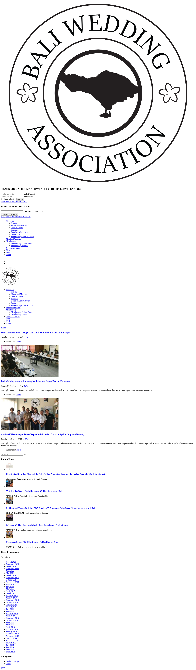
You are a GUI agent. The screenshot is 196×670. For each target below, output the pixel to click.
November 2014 (12, 636)
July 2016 (10, 609)
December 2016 (12, 600)
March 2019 (11, 575)
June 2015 (10, 622)
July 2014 (10, 645)
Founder (14, 230)
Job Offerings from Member (22, 237)
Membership (11, 241)
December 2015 (12, 618)
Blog (8, 250)
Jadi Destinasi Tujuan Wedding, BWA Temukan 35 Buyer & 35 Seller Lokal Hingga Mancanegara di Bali (51, 508)
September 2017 (12, 582)
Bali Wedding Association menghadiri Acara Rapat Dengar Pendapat (35, 381)
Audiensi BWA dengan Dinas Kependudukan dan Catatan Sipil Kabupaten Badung (42, 434)
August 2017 (11, 584)
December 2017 (12, 578)
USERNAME (29, 194)
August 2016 (11, 607)
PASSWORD (29, 196)
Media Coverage (12, 661)
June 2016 (10, 611)
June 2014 (10, 647)
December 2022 (12, 569)
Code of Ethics (17, 228)
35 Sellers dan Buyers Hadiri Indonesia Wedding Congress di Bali (34, 491)
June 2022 (10, 571)
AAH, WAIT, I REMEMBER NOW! (15, 217)
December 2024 (12, 564)
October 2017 (11, 580)
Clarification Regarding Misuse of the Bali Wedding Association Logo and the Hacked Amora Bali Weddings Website (56, 474)
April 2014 (10, 652)
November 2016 (12, 602)
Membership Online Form (21, 243)
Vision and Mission (18, 225)
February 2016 (12, 613)
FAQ (8, 252)
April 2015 (10, 627)
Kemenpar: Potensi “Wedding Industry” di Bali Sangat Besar (32, 542)
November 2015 (12, 620)
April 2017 (10, 591)
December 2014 (12, 634)
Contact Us (15, 234)
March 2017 (11, 593)
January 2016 (11, 616)
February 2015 (12, 629)
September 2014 (12, 640)
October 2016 (11, 604)
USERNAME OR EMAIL (34, 212)
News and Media (13, 248)
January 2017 (11, 598)
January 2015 (11, 631)
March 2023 (11, 566)
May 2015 (10, 625)
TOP (3, 668)
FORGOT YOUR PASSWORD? (14, 202)
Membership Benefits (19, 246)
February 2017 (12, 596)
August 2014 (11, 643)
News (18, 341)
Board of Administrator (20, 232)
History (14, 223)
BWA (27, 337)
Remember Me (9, 199)
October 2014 (11, 638)
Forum (8, 255)
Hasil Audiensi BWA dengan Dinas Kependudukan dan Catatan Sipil (35, 332)
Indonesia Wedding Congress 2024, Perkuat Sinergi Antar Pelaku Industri (37, 525)
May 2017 (10, 589)
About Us (10, 221)
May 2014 (10, 649)
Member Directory (13, 239)
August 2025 (11, 562)
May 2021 (10, 573)
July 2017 (10, 587)
